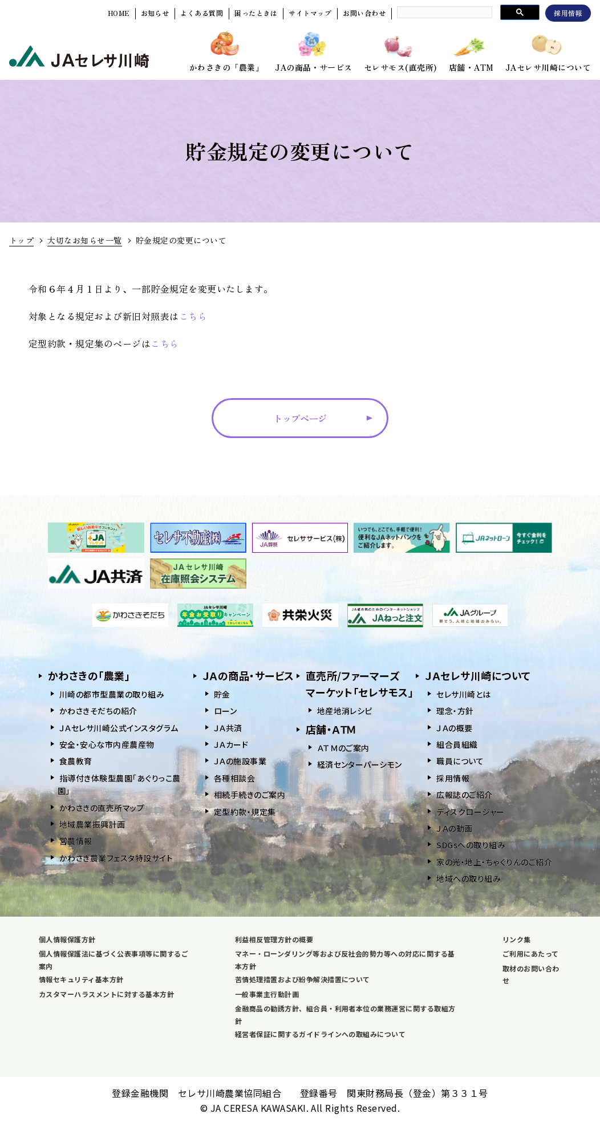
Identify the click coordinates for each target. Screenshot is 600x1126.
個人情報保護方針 (67, 939)
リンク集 (516, 939)
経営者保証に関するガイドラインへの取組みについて (320, 1034)
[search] (443, 12)
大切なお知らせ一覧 (84, 240)
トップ (21, 240)
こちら (193, 316)
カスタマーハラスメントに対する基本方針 (106, 994)
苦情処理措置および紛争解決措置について (302, 979)
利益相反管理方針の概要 (274, 939)
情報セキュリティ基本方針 (81, 979)
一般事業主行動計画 (267, 994)
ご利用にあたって (530, 953)
